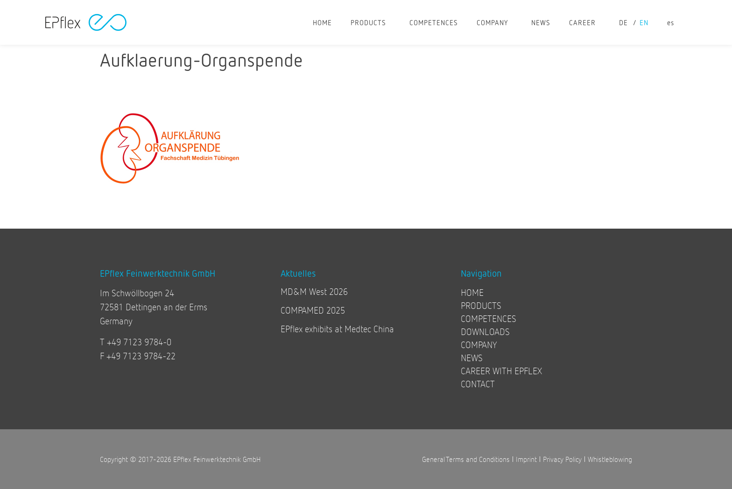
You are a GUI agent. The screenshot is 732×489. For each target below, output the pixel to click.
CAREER (584, 22)
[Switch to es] (670, 22)
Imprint (526, 459)
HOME (322, 22)
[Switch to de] (625, 22)
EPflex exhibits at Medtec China (337, 329)
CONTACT (478, 384)
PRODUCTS (371, 22)
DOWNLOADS (485, 331)
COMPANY (495, 22)
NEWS (540, 22)
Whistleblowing (610, 459)
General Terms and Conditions (466, 459)
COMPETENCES (433, 22)
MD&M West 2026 (314, 291)
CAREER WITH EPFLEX (501, 371)
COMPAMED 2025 (313, 310)
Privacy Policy (562, 459)
